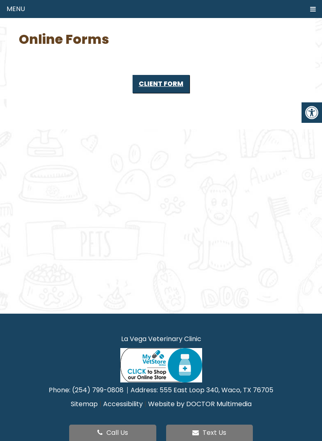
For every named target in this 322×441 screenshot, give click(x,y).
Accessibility (123, 404)
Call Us (112, 432)
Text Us (209, 432)
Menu (16, 9)
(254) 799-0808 (98, 390)
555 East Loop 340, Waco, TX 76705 (216, 390)
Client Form (161, 83)
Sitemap (84, 404)
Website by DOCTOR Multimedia (200, 404)
